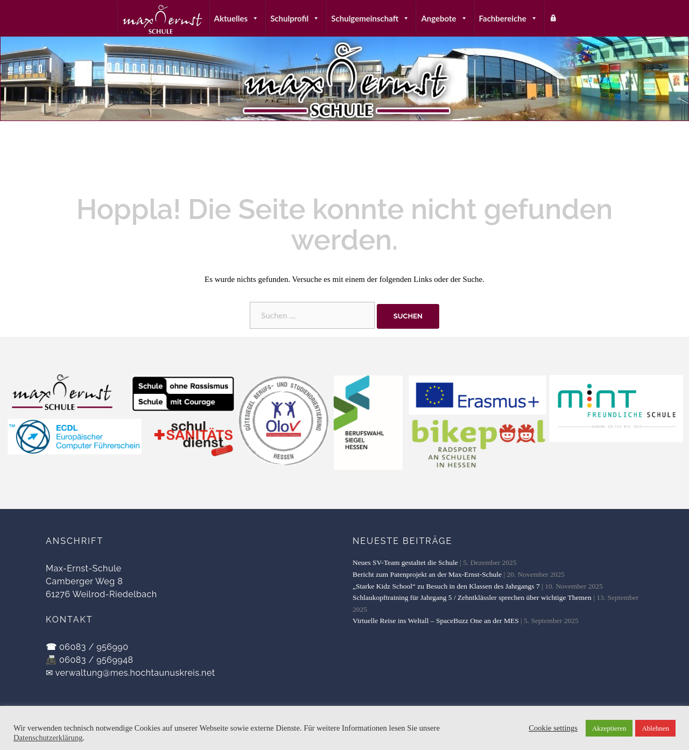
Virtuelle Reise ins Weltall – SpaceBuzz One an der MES (436, 621)
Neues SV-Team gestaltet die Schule (405, 562)
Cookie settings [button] (553, 728)
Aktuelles (236, 18)
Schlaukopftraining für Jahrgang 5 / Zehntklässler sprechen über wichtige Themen (472, 597)
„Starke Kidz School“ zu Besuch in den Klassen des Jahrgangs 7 (446, 586)
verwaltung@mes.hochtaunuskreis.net (135, 673)
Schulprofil (295, 18)
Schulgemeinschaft (370, 18)
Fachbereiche (508, 18)
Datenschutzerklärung (48, 737)
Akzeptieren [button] (609, 728)
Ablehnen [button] (655, 728)
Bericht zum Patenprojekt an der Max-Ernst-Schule (427, 574)
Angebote (444, 18)
